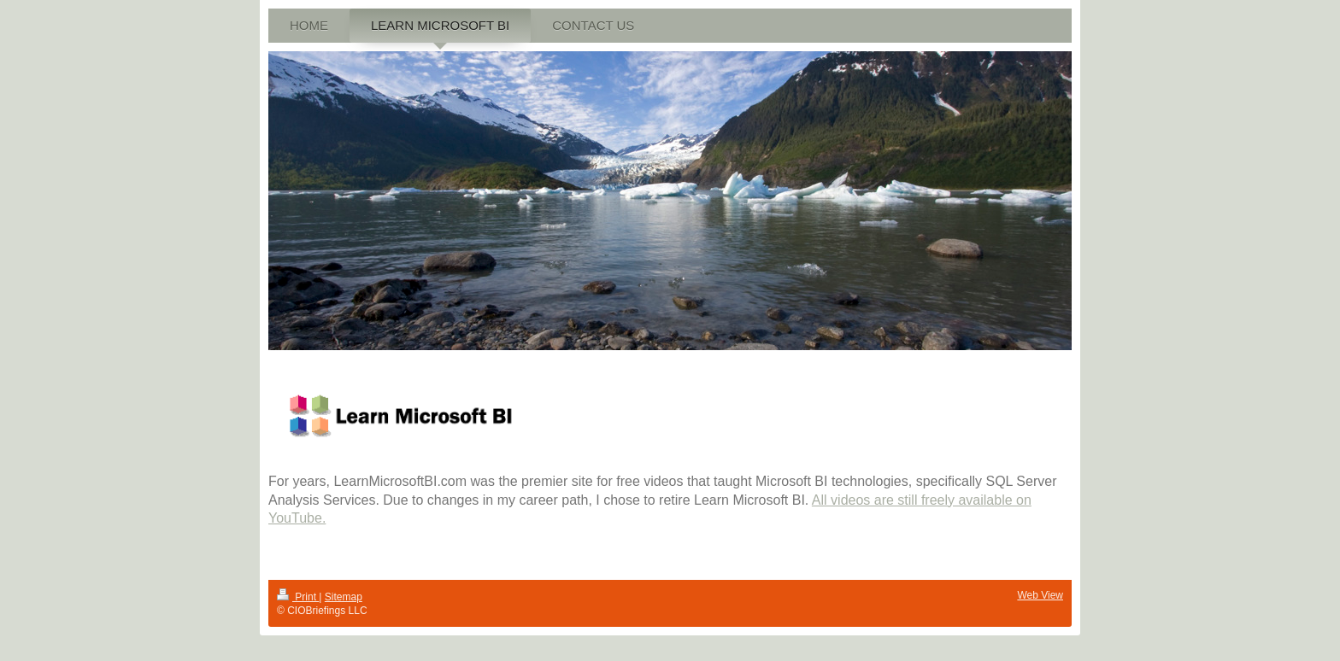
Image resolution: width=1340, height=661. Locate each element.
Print (298, 597)
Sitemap (343, 597)
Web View (1040, 595)
